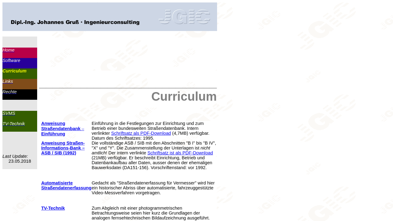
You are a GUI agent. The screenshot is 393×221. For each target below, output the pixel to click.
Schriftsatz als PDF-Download (141, 133)
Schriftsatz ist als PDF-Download (180, 152)
